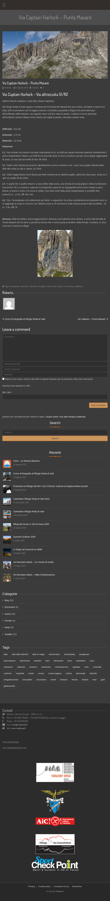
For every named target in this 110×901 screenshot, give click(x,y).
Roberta (8, 88)
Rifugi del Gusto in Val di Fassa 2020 (31, 524)
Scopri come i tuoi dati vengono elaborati (65, 416)
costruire (8, 673)
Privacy (31, 886)
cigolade (76, 667)
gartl (103, 679)
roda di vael (51, 286)
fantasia (63, 679)
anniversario (54, 654)
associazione (9, 661)
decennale (80, 673)
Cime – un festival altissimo (26, 461)
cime (86, 667)
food (94, 679)
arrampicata (15, 286)
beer (48, 661)
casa (92, 661)
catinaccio (25, 286)
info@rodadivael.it (19, 724)
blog (7, 600)
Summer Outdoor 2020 (24, 537)
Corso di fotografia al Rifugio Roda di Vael (25, 319)
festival (85, 679)
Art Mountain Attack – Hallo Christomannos (34, 574)
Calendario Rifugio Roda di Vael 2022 (31, 499)
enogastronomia (11, 679)
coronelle (97, 667)
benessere (58, 661)
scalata (60, 286)
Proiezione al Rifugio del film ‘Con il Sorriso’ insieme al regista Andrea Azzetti (50, 486)
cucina (41, 673)
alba (6, 654)
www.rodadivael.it (18, 728)
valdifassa (78, 286)
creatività (20, 673)
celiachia (21, 667)
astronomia (25, 661)
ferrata (75, 679)
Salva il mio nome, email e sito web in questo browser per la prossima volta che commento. (49, 379)
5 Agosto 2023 (22, 88)
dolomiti (33, 286)
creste (31, 673)
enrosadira (27, 679)
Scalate (35, 88)
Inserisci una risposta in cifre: (16, 386)
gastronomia (9, 686)
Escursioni (10, 607)
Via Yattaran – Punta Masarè (91, 319)
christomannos (61, 667)
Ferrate (8, 620)
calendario (80, 661)
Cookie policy (44, 886)
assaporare (84, 654)
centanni (33, 667)
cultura (69, 673)
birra (70, 661)
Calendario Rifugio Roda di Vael (28, 511)
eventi (7, 614)
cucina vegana (54, 673)
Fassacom (60, 891)
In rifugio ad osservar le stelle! (27, 549)
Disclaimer (77, 886)
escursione (41, 679)
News (7, 627)
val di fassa (68, 286)
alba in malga (38, 654)
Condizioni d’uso (61, 886)
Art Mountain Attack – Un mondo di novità (33, 562)
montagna (41, 286)
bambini (37, 661)
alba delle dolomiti (20, 654)
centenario (46, 667)
